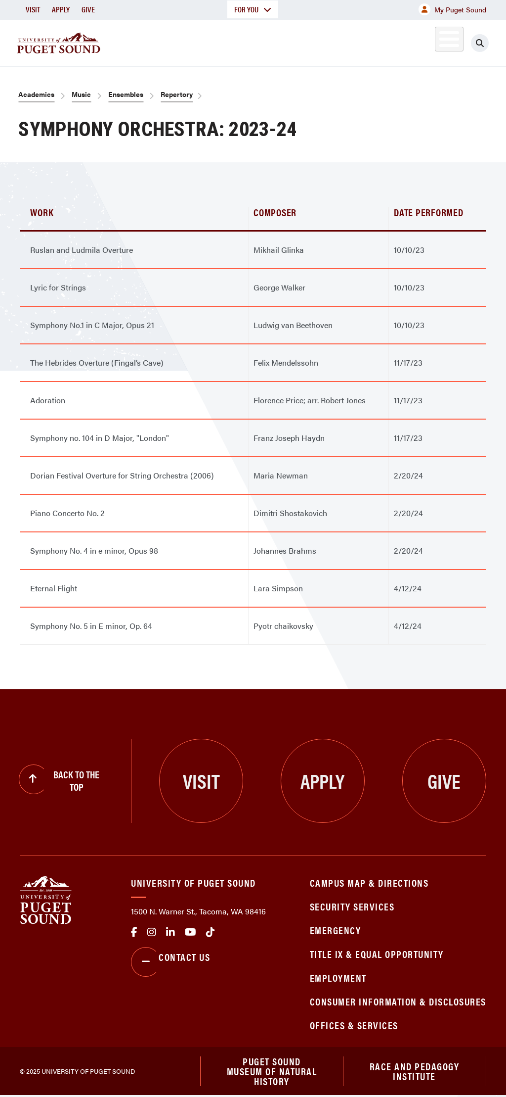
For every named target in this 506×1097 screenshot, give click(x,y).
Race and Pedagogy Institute (415, 1071)
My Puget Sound (452, 9)
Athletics (393, 41)
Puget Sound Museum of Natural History (272, 1072)
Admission (255, 41)
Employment (338, 977)
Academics (189, 41)
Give (88, 9)
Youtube (190, 932)
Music (81, 94)
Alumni (437, 41)
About (131, 41)
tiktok (210, 932)
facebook (134, 932)
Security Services (352, 906)
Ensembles (125, 94)
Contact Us (170, 962)
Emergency (335, 930)
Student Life (324, 41)
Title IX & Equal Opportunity (377, 954)
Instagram (151, 932)
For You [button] (252, 9)
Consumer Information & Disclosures (398, 1001)
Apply (61, 9)
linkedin (170, 932)
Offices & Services (354, 1025)
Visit (33, 9)
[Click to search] (489, 43)
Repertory (177, 94)
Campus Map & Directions (369, 882)
